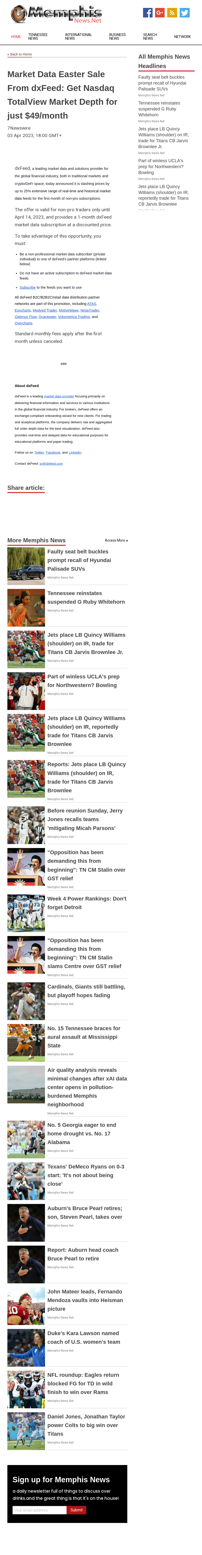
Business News (117, 36)
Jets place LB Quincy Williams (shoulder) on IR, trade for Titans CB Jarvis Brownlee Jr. (86, 643)
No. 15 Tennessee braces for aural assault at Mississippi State (83, 1037)
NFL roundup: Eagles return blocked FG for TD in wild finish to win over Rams (83, 1383)
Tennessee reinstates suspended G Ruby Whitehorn (159, 109)
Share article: (26, 487)
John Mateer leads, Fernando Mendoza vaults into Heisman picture (85, 1300)
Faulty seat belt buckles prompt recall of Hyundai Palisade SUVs (79, 560)
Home (16, 37)
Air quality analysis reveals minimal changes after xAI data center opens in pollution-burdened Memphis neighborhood (87, 1087)
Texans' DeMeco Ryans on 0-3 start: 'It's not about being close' (85, 1175)
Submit (77, 1510)
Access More (115, 540)
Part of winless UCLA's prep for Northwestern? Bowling (161, 166)
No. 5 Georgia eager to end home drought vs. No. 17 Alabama (81, 1133)
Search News (150, 36)
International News (78, 36)
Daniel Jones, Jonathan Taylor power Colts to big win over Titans (86, 1425)
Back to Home (19, 54)
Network (182, 37)
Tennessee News (38, 36)
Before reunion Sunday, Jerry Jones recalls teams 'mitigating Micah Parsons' (85, 819)
